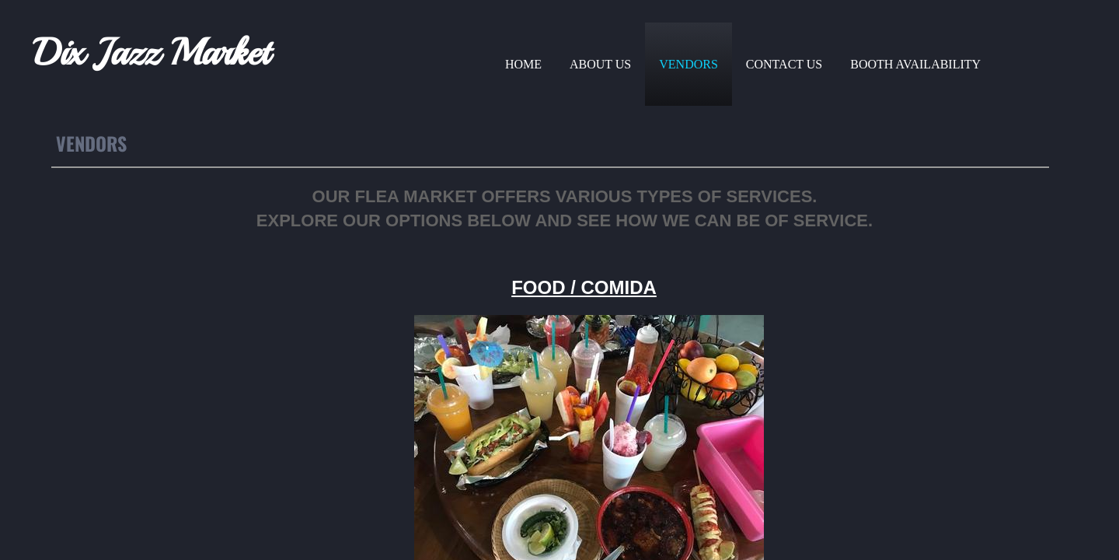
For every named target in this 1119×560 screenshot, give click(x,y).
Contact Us (784, 64)
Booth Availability (915, 64)
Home (523, 64)
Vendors (688, 64)
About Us (600, 64)
